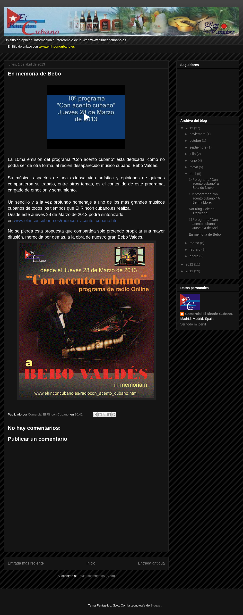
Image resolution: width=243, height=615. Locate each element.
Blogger (156, 605)
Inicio (91, 563)
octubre (196, 140)
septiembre (198, 147)
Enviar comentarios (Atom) (96, 576)
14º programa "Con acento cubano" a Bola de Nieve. (204, 184)
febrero (195, 249)
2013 (190, 128)
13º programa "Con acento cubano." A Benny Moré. (204, 198)
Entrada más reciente (26, 563)
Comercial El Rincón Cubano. (209, 314)
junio (194, 160)
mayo (194, 167)
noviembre (198, 134)
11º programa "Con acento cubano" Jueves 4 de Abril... (205, 224)
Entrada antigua (151, 563)
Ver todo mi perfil (193, 324)
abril (193, 174)
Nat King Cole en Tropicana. (202, 211)
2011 (190, 271)
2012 (190, 264)
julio (193, 154)
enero (194, 256)
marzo (195, 243)
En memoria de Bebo (205, 234)
